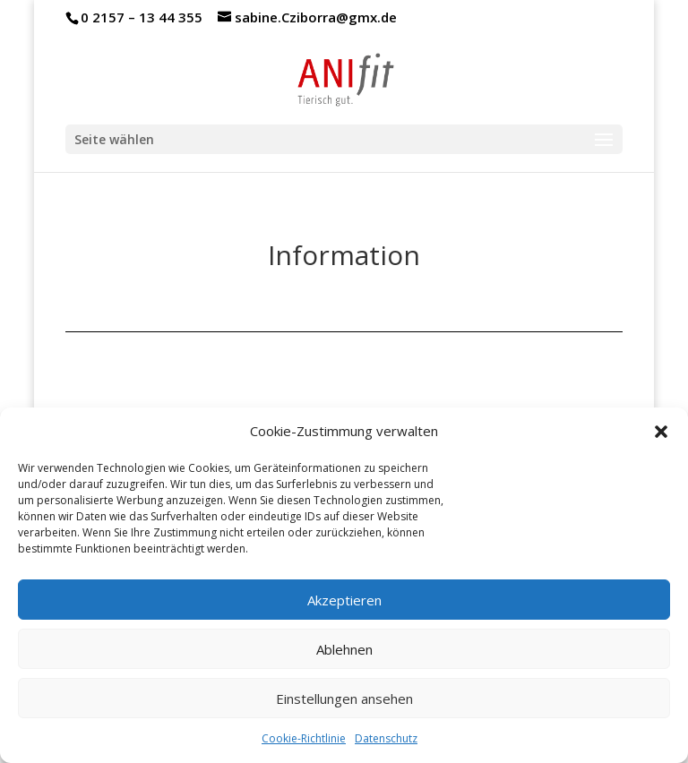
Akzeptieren (344, 600)
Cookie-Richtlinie (304, 738)
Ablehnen (344, 649)
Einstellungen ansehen (344, 698)
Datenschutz (386, 738)
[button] (661, 432)
